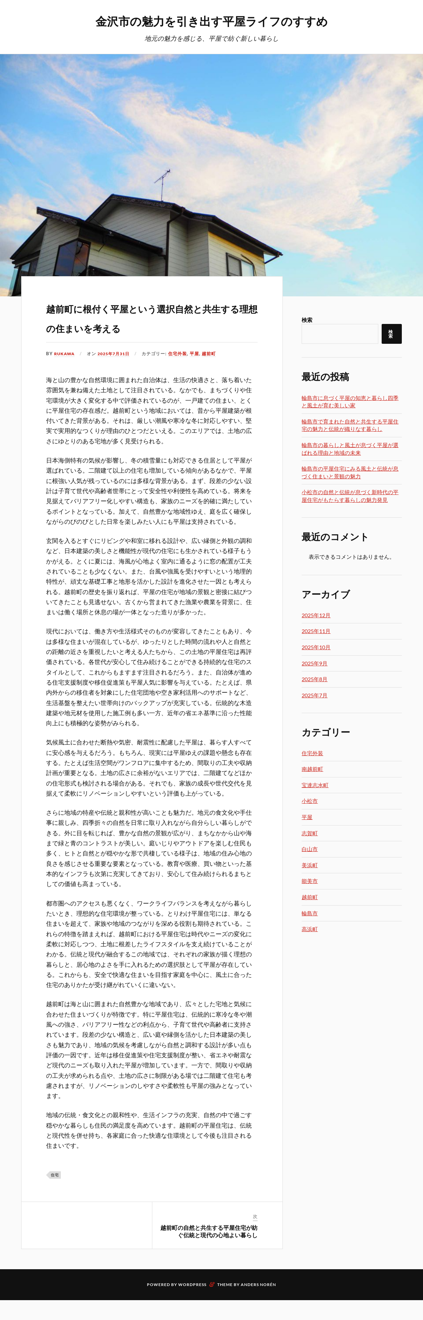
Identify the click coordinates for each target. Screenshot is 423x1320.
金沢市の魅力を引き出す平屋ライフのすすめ (211, 20)
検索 (307, 320)
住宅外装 (182, 373)
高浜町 (310, 929)
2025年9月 (315, 663)
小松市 (310, 801)
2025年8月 (315, 679)
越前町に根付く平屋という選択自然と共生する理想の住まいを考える (151, 326)
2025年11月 (316, 631)
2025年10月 (316, 647)
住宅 (55, 1194)
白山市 (310, 849)
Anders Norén (258, 1304)
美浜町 (310, 865)
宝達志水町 (315, 785)
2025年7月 (315, 695)
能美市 (310, 881)
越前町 (213, 373)
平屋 (199, 373)
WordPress (192, 1304)
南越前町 (312, 769)
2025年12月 (316, 615)
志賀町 (310, 833)
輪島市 (310, 913)
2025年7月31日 (116, 373)
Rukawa (65, 373)
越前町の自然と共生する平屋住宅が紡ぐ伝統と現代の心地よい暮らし (209, 1250)
